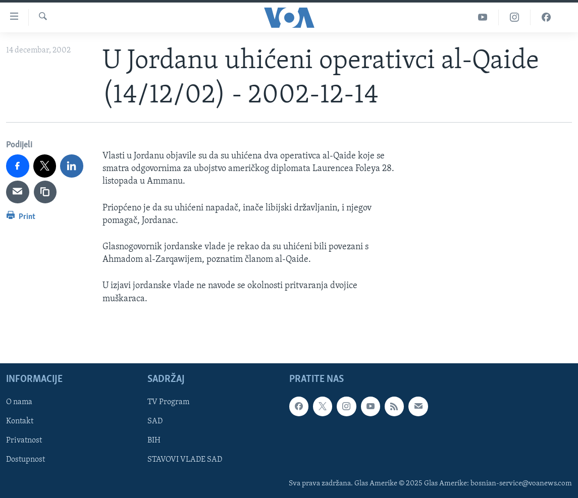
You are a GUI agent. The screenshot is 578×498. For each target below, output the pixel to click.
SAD (155, 421)
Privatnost (24, 440)
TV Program (168, 402)
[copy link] (45, 192)
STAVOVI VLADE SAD (184, 460)
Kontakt (19, 421)
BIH (154, 440)
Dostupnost (25, 460)
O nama (19, 402)
